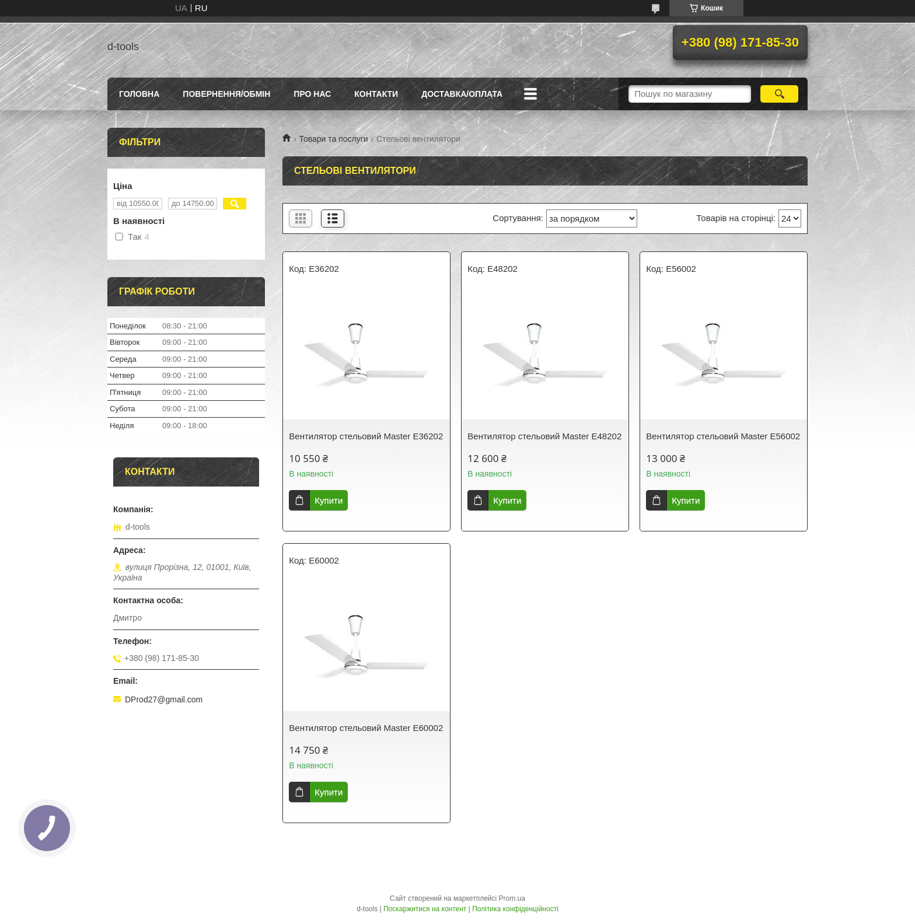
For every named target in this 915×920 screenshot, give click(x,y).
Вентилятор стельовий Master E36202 (366, 436)
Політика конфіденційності (515, 909)
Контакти (376, 94)
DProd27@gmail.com (163, 699)
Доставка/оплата (461, 94)
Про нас (312, 94)
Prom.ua (512, 898)
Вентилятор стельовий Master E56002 (723, 436)
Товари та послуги (333, 139)
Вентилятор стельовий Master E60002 (366, 728)
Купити (329, 500)
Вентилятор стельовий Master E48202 (544, 436)
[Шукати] (779, 94)
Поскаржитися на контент (424, 909)
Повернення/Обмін (226, 94)
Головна (139, 94)
